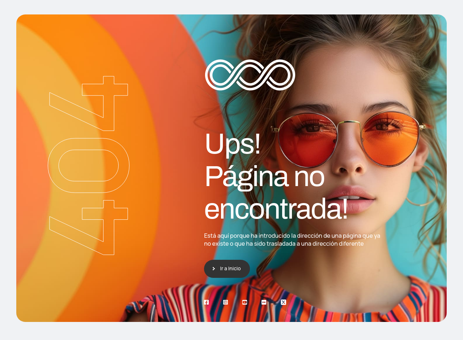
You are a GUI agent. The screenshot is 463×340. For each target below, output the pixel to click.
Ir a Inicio (230, 268)
